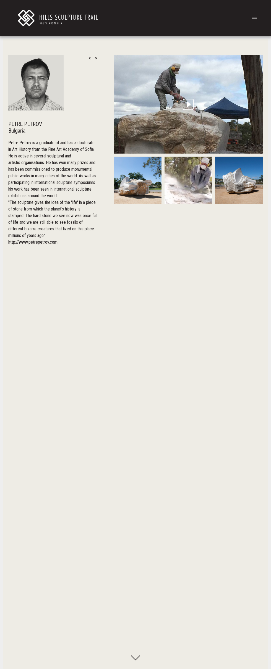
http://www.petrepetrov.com (33, 242)
